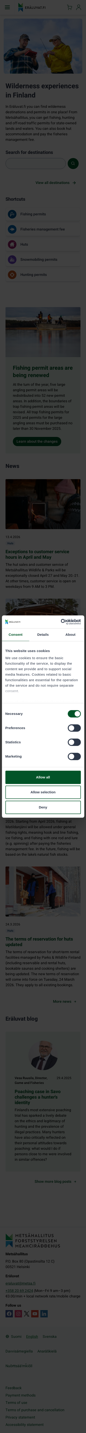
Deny (43, 807)
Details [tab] (43, 634)
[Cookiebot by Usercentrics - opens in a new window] (61, 622)
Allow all (43, 777)
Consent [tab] (15, 634)
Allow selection (43, 792)
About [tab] (70, 634)
